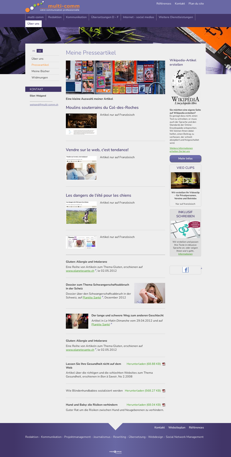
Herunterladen (146, 364)
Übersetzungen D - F (105, 17)
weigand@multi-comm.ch (44, 104)
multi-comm (36, 17)
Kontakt (180, 4)
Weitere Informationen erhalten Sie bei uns (181, 150)
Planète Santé (92, 298)
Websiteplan (176, 428)
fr (33, 51)
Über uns (33, 24)
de (39, 51)
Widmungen (40, 78)
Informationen (185, 254)
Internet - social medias (138, 17)
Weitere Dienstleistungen (176, 17)
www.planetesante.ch (80, 271)
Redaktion (55, 17)
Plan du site (196, 4)
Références (163, 4)
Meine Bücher (41, 71)
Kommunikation (76, 17)
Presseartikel (40, 65)
